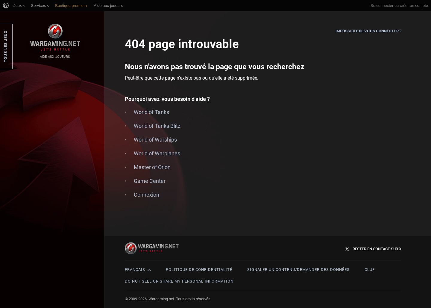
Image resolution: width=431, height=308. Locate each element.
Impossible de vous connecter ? (368, 31)
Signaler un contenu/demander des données (298, 269)
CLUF (370, 269)
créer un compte (414, 5)
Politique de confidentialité (199, 269)
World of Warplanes (157, 153)
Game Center (150, 181)
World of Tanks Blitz (157, 126)
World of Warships (155, 139)
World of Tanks (151, 112)
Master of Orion (152, 167)
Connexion (146, 195)
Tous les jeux (5, 46)
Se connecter (382, 5)
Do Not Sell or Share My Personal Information (179, 281)
